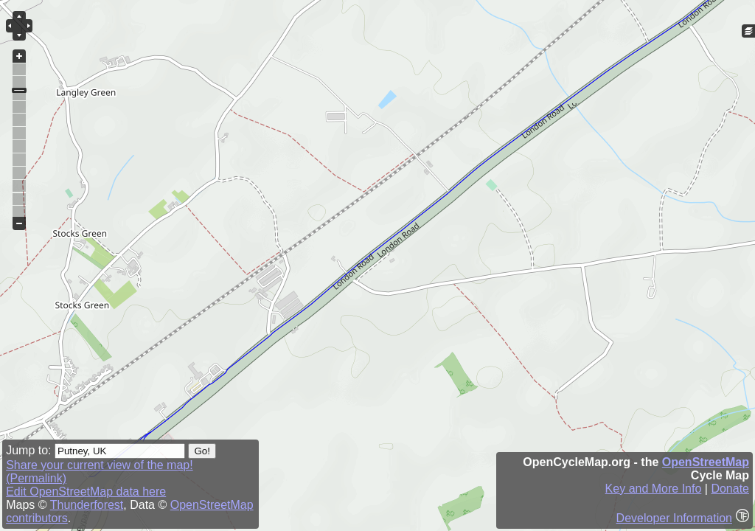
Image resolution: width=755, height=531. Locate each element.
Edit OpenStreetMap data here (86, 491)
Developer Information (674, 518)
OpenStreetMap (705, 462)
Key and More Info (653, 488)
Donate (730, 488)
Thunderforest (87, 505)
